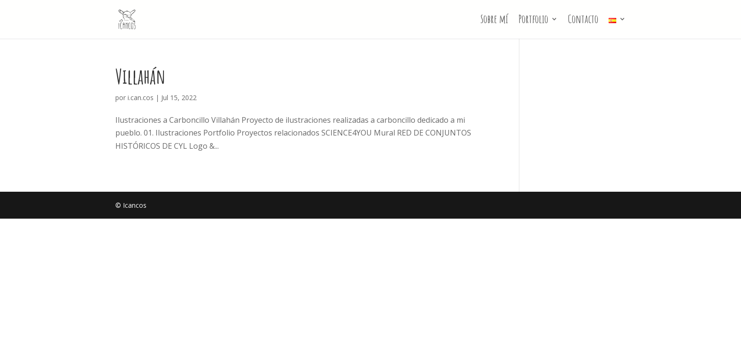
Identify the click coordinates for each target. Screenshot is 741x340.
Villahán (140, 76)
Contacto (583, 21)
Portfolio (533, 21)
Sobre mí (494, 21)
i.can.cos (141, 97)
